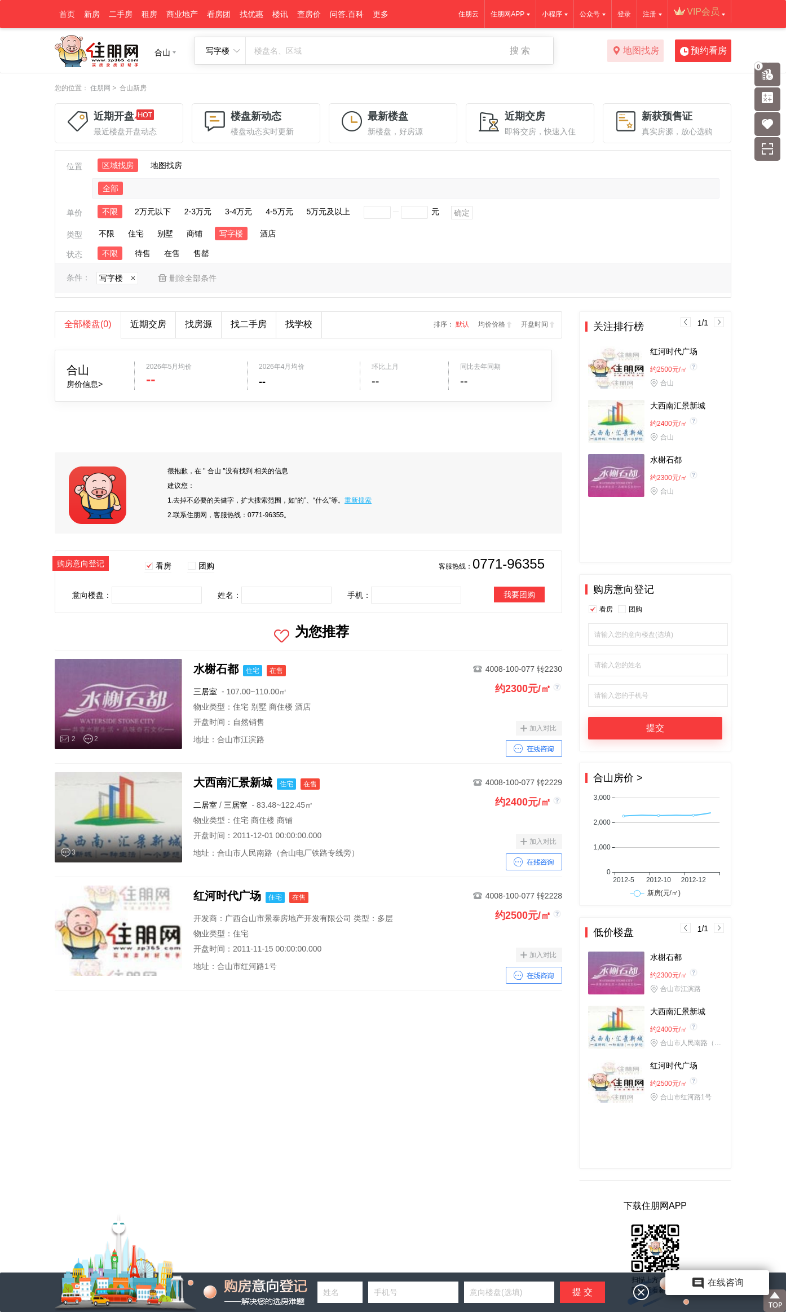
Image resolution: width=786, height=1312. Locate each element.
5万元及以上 (329, 211)
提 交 (582, 1292)
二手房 (121, 14)
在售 (172, 253)
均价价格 (491, 324)
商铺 (194, 233)
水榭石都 (666, 459)
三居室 (205, 691)
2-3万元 (197, 211)
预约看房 (703, 51)
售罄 (201, 253)
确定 (462, 212)
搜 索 (520, 50)
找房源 (198, 324)
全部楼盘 (88, 324)
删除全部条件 (193, 278)
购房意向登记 (623, 589)
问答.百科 (347, 14)
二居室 (205, 804)
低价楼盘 (613, 932)
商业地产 (182, 14)
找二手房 (249, 324)
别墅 (165, 233)
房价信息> (85, 384)
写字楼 (231, 233)
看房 (163, 565)
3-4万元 (238, 211)
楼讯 (280, 14)
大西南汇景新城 (677, 405)
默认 (462, 324)
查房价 (309, 14)
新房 (92, 14)
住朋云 (468, 14)
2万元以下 (153, 211)
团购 (206, 565)
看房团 (219, 14)
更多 (380, 14)
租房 (149, 14)
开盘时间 (534, 324)
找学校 (298, 324)
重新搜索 (358, 500)
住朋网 (100, 88)
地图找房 (635, 51)
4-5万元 (279, 211)
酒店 (268, 233)
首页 (67, 14)
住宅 (136, 233)
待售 (143, 253)
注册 (649, 14)
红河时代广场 (673, 351)
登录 (624, 14)
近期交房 (148, 324)
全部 (110, 188)
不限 (110, 211)
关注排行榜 (618, 327)
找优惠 (251, 14)
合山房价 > (618, 778)
